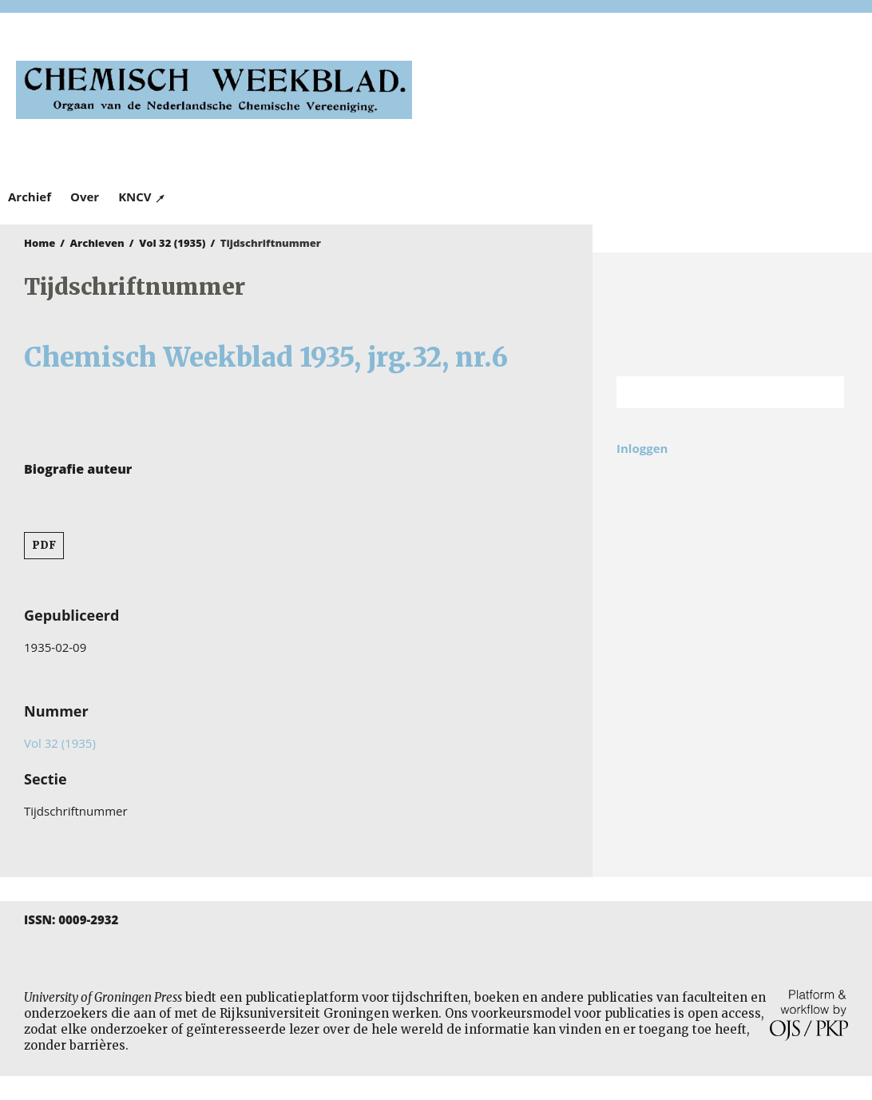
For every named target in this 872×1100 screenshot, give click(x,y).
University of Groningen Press (650, 97)
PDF (44, 545)
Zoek (824, 392)
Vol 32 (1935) (172, 243)
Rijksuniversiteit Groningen (732, 314)
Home (39, 243)
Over (84, 197)
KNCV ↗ (142, 197)
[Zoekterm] (710, 392)
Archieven (97, 243)
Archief (29, 197)
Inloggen (642, 448)
